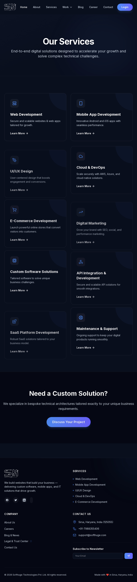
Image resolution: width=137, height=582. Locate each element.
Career (93, 7)
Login (124, 7)
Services (51, 7)
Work (67, 7)
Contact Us (10, 547)
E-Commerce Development (90, 501)
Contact (108, 7)
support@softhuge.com (92, 535)
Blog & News (11, 535)
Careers (9, 528)
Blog (80, 7)
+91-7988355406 (88, 528)
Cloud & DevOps (84, 496)
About (36, 7)
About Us (9, 522)
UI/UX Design (82, 490)
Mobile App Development (89, 484)
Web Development (85, 478)
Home (23, 7)
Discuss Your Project (68, 427)
